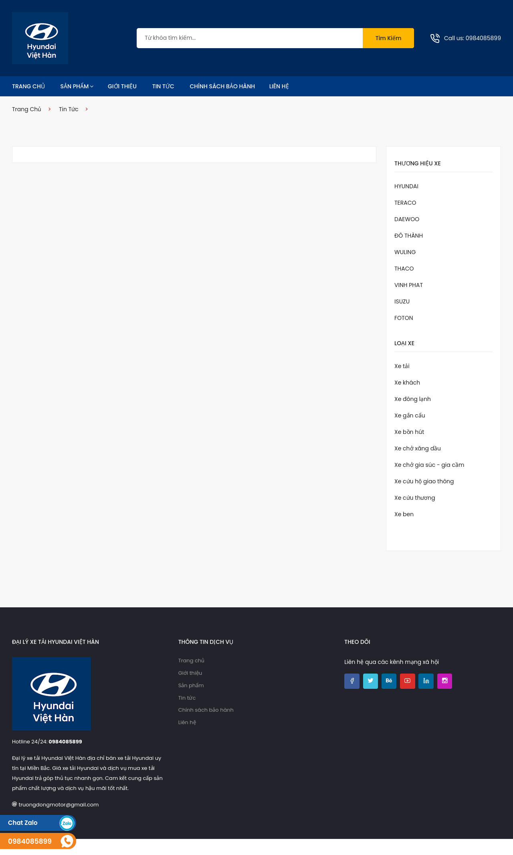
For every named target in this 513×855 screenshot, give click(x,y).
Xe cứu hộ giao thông (424, 497)
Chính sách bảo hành (222, 102)
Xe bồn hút (409, 448)
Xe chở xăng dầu (417, 464)
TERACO (405, 219)
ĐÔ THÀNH (408, 252)
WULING (405, 268)
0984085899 (483, 46)
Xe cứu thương (414, 514)
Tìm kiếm (389, 46)
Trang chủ (28, 102)
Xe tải (402, 382)
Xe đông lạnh (412, 415)
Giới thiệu (122, 102)
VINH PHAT (408, 301)
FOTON (403, 334)
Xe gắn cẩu (409, 432)
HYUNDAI (406, 202)
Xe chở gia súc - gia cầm (429, 481)
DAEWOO (406, 235)
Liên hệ (279, 102)
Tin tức (163, 102)
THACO (404, 285)
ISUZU (402, 318)
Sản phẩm (77, 102)
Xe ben (404, 530)
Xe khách (407, 399)
